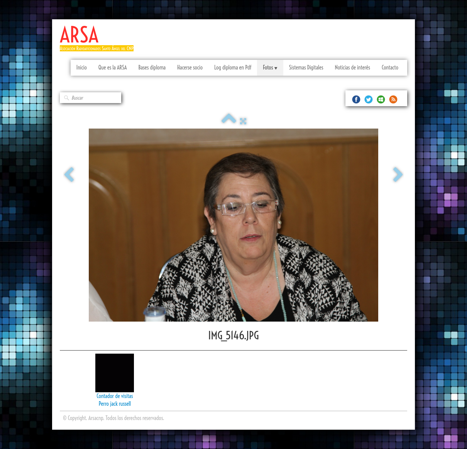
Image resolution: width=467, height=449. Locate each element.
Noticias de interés (352, 67)
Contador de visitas (114, 396)
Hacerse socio (190, 67)
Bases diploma (152, 67)
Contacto (390, 67)
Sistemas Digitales (306, 67)
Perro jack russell (115, 403)
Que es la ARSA (112, 67)
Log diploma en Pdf (232, 67)
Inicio (81, 67)
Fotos (270, 67)
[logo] (99, 41)
